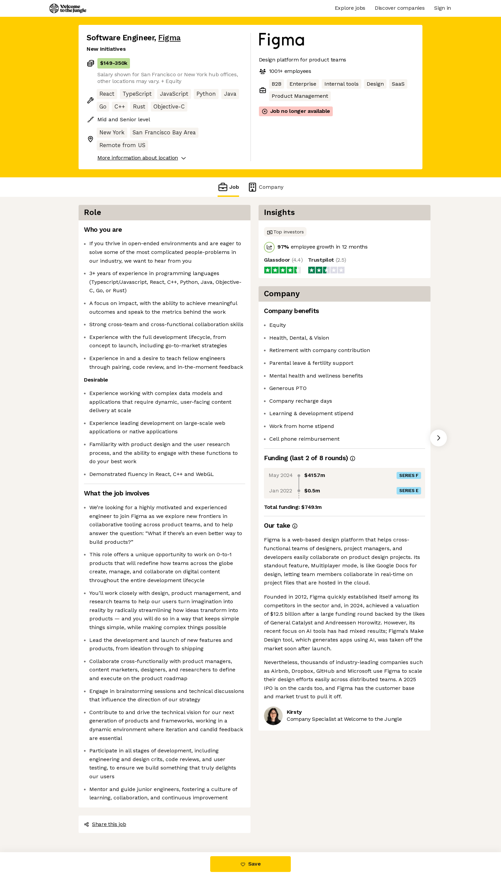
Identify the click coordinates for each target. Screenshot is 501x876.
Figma (169, 37)
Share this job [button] (105, 824)
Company (265, 186)
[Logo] (67, 8)
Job (228, 186)
